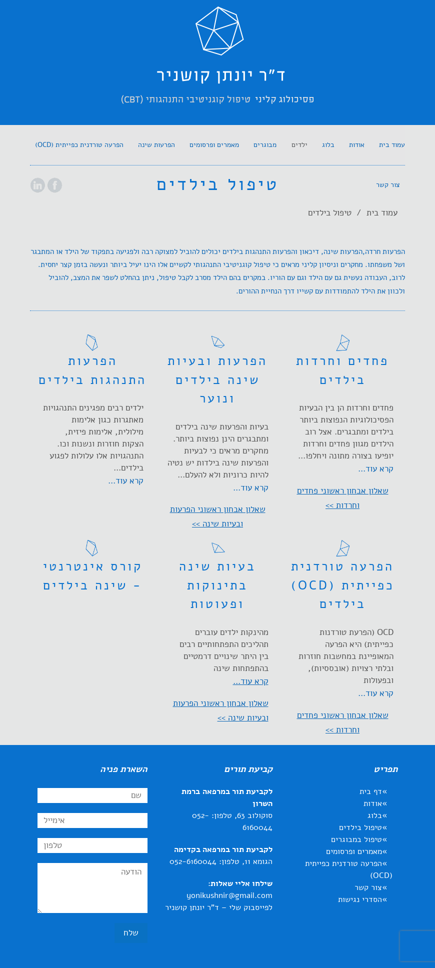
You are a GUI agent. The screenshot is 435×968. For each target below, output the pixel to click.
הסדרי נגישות (360, 899)
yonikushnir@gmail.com (229, 895)
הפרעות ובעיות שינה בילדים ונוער (218, 379)
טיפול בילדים (360, 827)
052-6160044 (193, 861)
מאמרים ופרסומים (354, 851)
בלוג (375, 815)
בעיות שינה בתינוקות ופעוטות (217, 585)
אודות (373, 803)
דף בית (371, 791)
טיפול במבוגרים (356, 839)
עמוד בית (382, 212)
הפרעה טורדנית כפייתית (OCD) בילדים (342, 585)
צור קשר (368, 887)
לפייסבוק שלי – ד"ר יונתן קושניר (218, 907)
